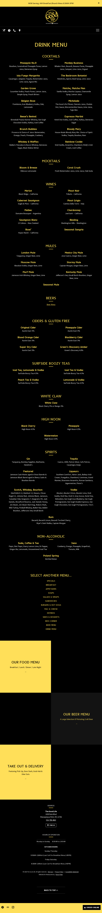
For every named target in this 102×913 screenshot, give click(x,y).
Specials (51, 584)
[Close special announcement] (99, 3)
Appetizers (51, 592)
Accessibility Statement (72, 872)
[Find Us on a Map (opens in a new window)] (19, 30)
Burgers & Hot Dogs (51, 608)
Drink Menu (51, 632)
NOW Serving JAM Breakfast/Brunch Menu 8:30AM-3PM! (51, 3)
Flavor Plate (59, 874)
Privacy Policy (59, 872)
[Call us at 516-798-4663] (14, 30)
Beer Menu (51, 307)
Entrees (51, 616)
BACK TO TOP (51, 890)
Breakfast (51, 588)
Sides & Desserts (51, 620)
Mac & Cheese (51, 612)
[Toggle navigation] (97, 30)
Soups (51, 596)
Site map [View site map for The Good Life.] (50, 872)
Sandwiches (51, 604)
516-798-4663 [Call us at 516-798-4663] (51, 823)
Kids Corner (51, 624)
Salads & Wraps (51, 600)
